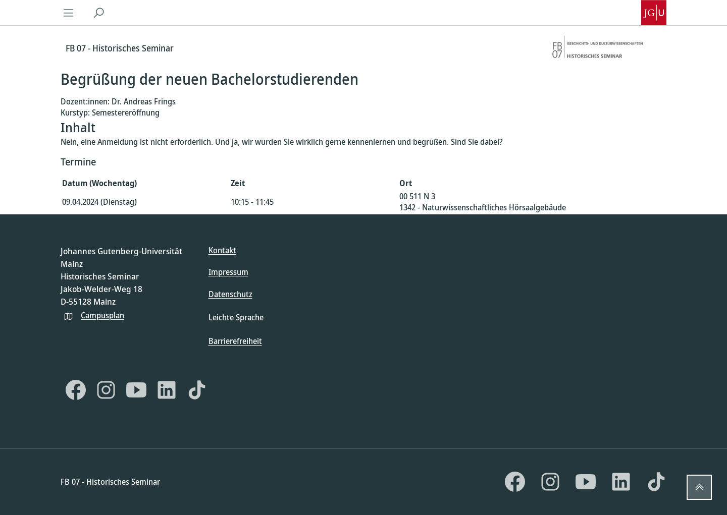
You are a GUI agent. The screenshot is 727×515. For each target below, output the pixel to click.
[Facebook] (76, 390)
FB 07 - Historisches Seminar (110, 481)
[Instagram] (106, 390)
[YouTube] (136, 390)
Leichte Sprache (236, 317)
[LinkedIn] (167, 390)
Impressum (228, 271)
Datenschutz (230, 294)
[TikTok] (197, 390)
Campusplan (102, 315)
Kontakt (222, 250)
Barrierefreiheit (235, 341)
